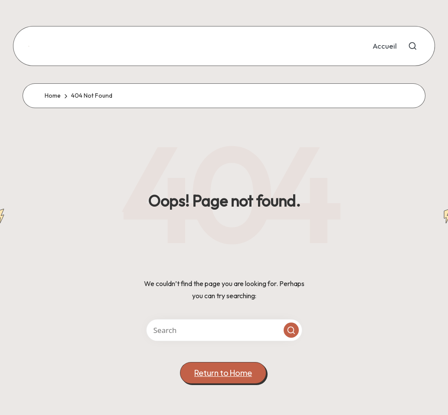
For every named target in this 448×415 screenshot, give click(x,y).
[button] (291, 330)
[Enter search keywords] (224, 330)
